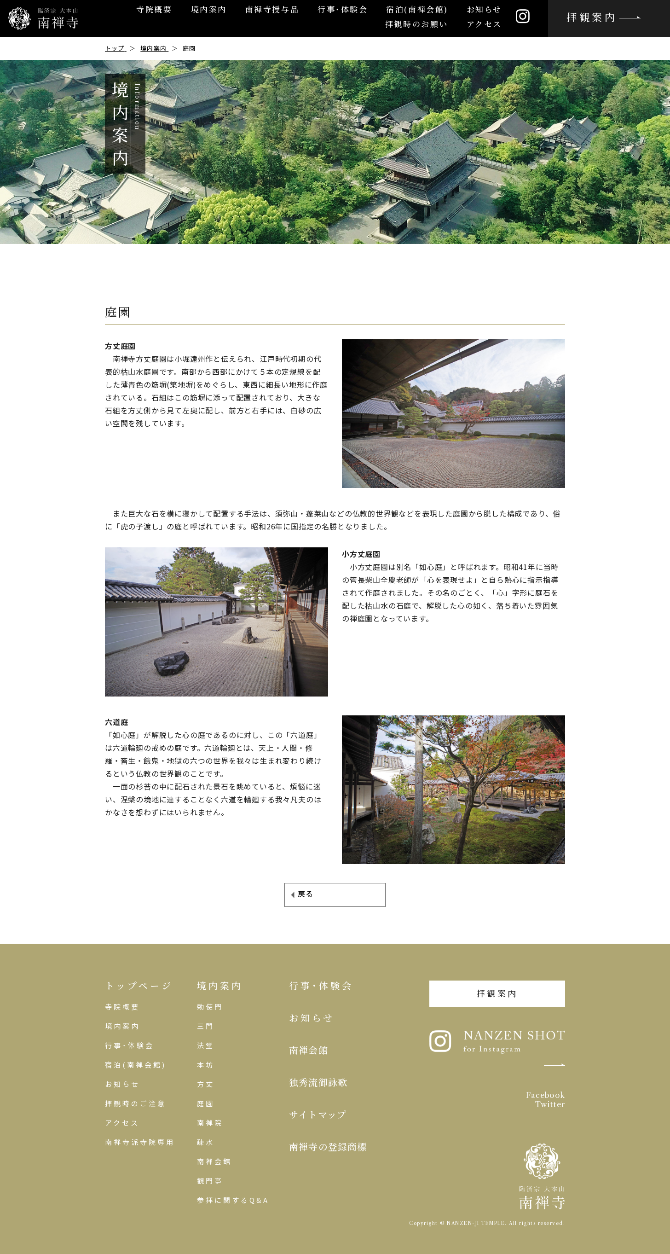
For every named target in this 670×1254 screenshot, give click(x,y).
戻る (305, 893)
